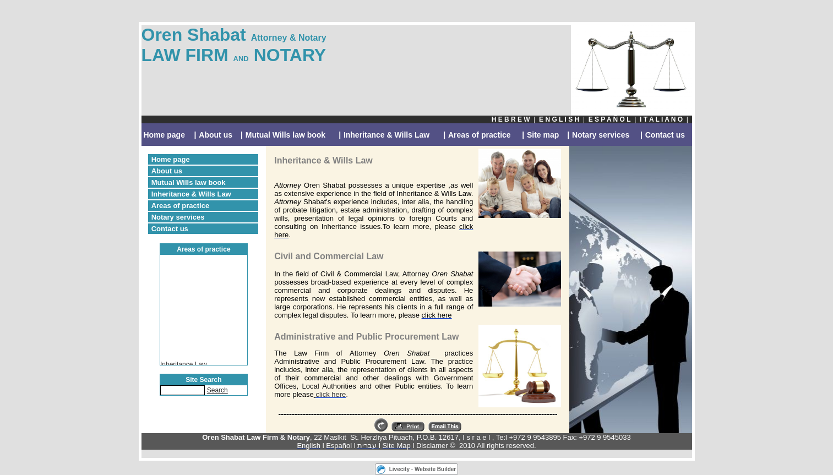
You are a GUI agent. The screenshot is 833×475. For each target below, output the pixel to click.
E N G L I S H (559, 119)
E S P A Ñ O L (610, 119)
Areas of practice (479, 134)
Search (217, 390)
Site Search (203, 380)
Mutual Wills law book (285, 134)
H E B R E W (511, 119)
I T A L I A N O (661, 119)
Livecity (399, 469)
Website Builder (435, 469)
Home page (164, 134)
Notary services (600, 134)
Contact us (665, 134)
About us (215, 134)
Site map (543, 134)
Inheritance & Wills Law (386, 134)
